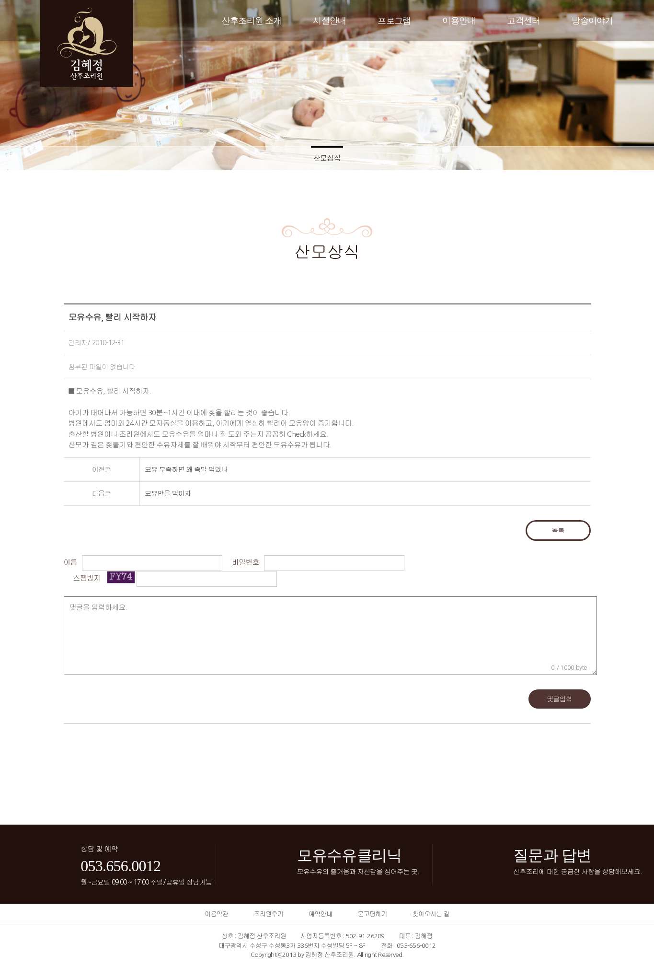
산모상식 (327, 158)
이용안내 (458, 20)
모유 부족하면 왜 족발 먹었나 (186, 469)
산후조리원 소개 (252, 20)
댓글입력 (559, 699)
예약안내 (320, 914)
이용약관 (216, 914)
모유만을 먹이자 (168, 493)
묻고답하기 (372, 914)
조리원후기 (268, 914)
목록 (557, 530)
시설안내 (329, 20)
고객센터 (523, 20)
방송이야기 (592, 20)
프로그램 (394, 20)
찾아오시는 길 (431, 914)
